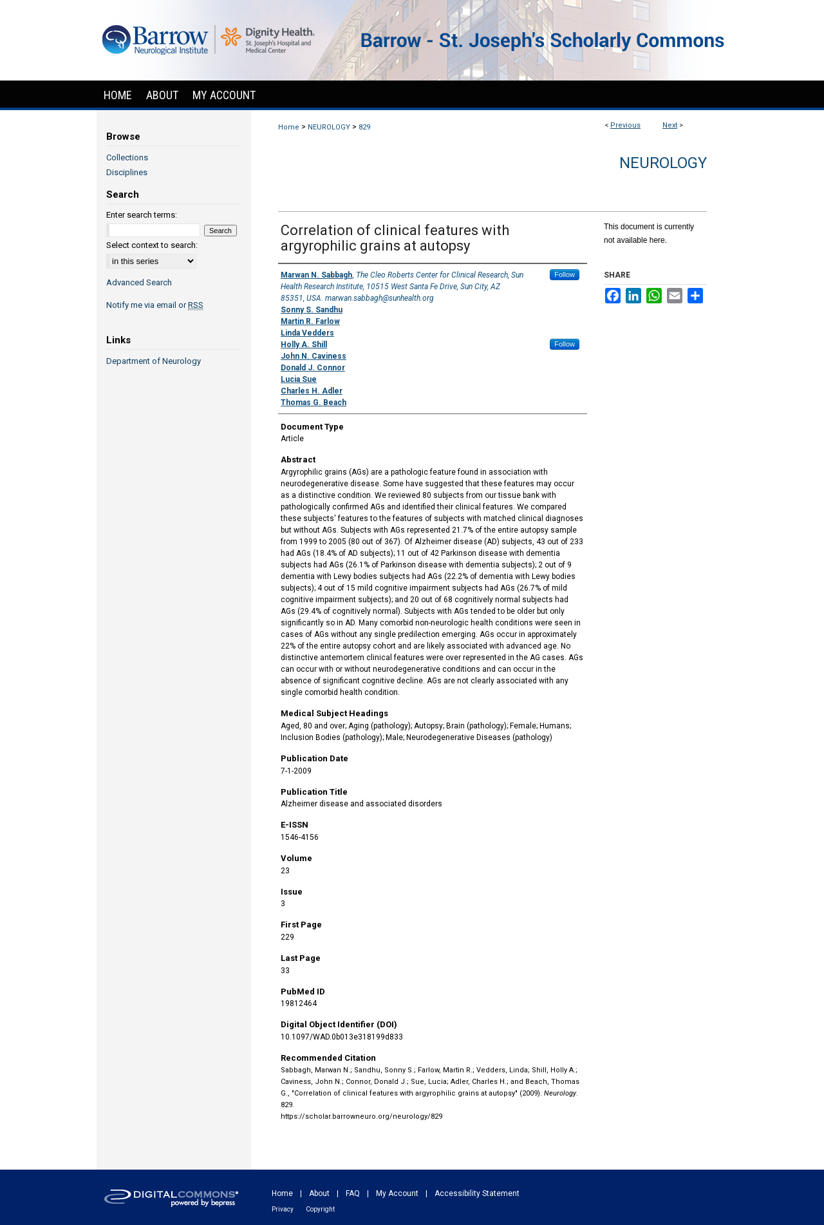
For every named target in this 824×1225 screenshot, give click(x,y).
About (319, 1193)
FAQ (353, 1193)
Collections (127, 157)
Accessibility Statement (477, 1193)
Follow (564, 274)
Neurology (663, 163)
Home (288, 127)
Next (669, 125)
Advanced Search (139, 282)
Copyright (320, 1209)
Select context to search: (152, 245)
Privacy (283, 1209)
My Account (397, 1193)
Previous (625, 125)
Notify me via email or (154, 305)
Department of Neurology (153, 361)
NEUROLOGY (329, 127)
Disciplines (126, 172)
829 (364, 127)
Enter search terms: (141, 215)
